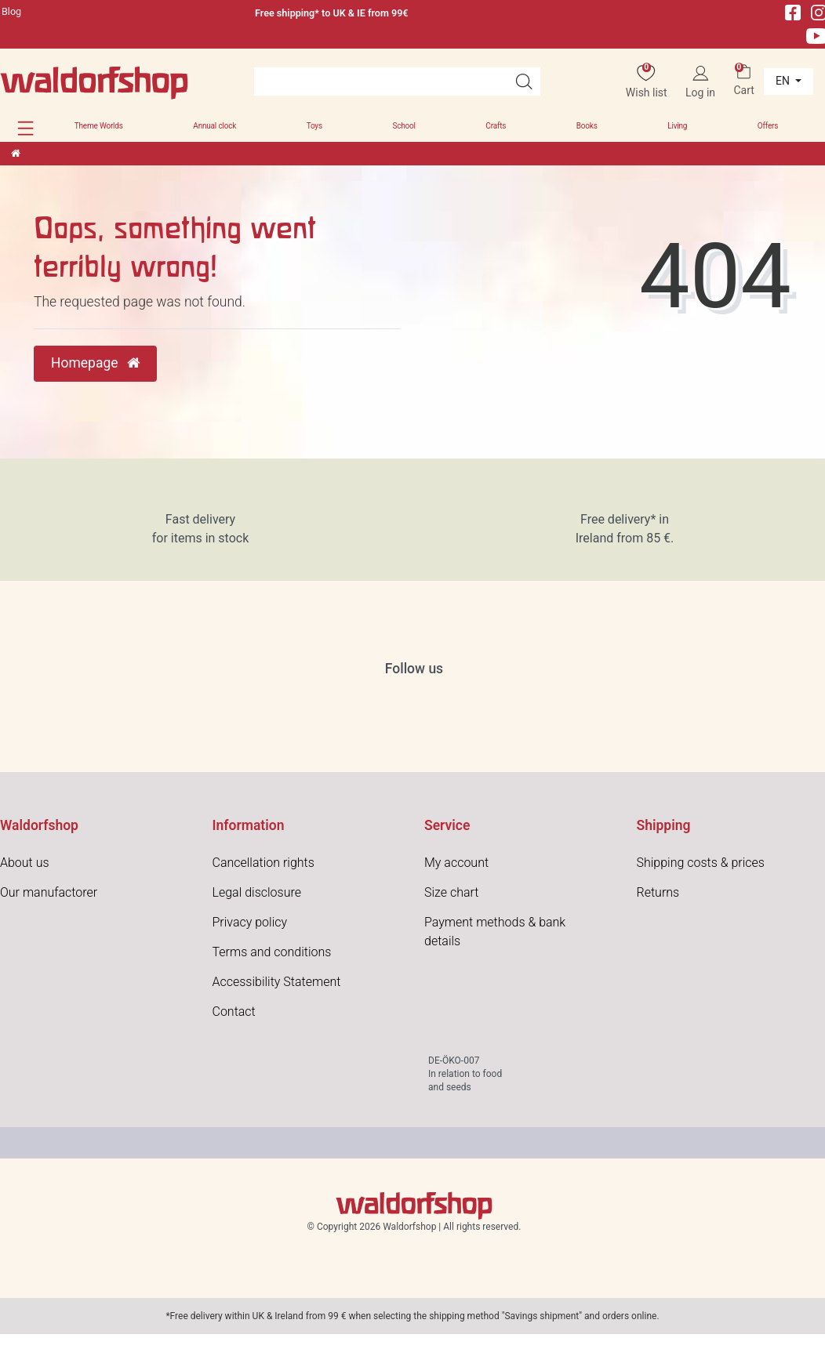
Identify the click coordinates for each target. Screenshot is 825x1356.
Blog (11, 11)
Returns (658, 892)
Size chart (451, 892)
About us (24, 862)
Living (677, 125)
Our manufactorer (48, 892)
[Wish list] (646, 82)
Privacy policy (250, 922)
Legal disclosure (257, 892)
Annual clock (214, 125)
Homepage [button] (95, 363)
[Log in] (700, 82)
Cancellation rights (263, 862)
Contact (234, 1011)
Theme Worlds (99, 125)
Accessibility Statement (277, 981)
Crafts (495, 125)
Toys (314, 125)
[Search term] (380, 81)
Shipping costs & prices (701, 862)
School (403, 125)
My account (456, 862)
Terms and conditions (272, 951)
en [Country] (784, 80)
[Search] (523, 81)
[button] (25, 128)
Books (587, 125)
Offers (768, 125)
